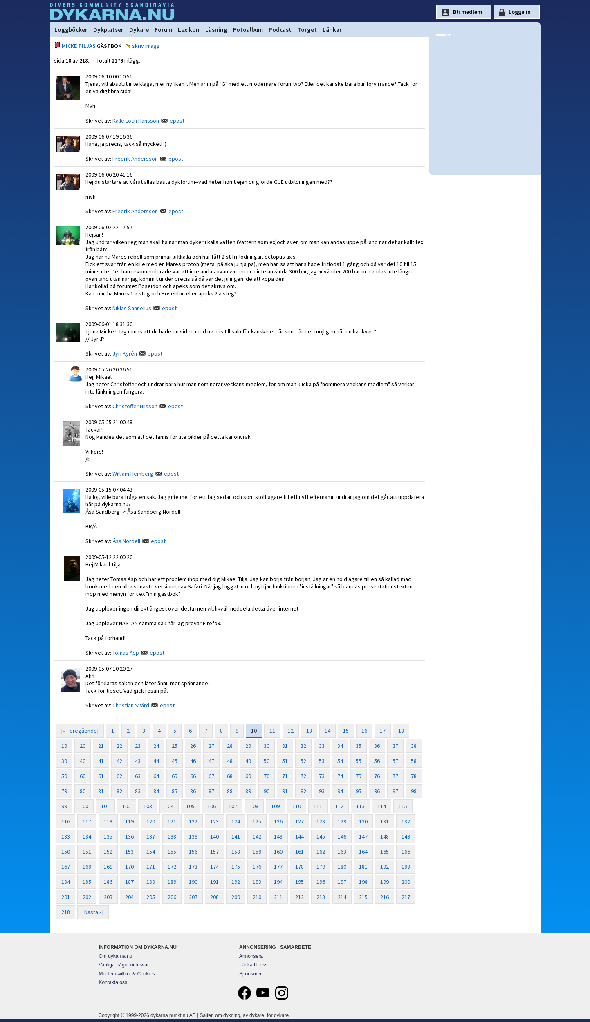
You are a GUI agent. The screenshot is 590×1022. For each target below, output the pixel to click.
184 (65, 882)
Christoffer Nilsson (134, 406)
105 (190, 806)
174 (214, 866)
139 (193, 836)
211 (278, 897)
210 (257, 897)
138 (172, 836)
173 (193, 866)
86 (193, 791)
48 (230, 761)
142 (257, 836)
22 (119, 745)
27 (211, 745)
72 (303, 776)
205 (150, 897)
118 (108, 821)
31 (285, 745)
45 (174, 761)
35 (358, 745)
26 (193, 745)
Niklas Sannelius (131, 308)
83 (138, 791)
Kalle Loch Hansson (135, 120)
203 (108, 897)
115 (403, 806)
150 (65, 851)
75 (358, 776)
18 (401, 730)
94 (340, 791)
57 (395, 761)
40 (82, 761)
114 (381, 806)
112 (339, 806)
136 (129, 836)
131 (384, 821)
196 (320, 882)
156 (193, 851)
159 (257, 851)
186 (108, 882)
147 (363, 836)
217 (406, 897)
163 (342, 851)
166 (406, 851)
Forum (163, 30)
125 (257, 821)
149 (406, 836)
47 (211, 761)
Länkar (332, 30)
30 (266, 745)
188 (150, 882)
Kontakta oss (113, 982)
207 (193, 897)
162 (320, 851)
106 (211, 806)
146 (342, 836)
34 (340, 745)
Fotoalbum (248, 30)
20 (82, 745)
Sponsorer (250, 974)
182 (384, 866)
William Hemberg (132, 473)
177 (278, 866)
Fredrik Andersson (135, 158)
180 (342, 866)
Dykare (139, 30)
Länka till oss (253, 965)
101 (105, 806)
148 (384, 836)
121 (172, 821)
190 (193, 882)
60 (82, 776)
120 (150, 821)
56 (377, 761)
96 (377, 791)
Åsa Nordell (126, 541)
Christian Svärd (130, 705)
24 (156, 745)
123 (214, 821)
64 (156, 776)
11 (272, 730)
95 (358, 791)
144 (299, 836)
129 (342, 821)
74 (340, 776)
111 (318, 806)
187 (129, 882)
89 (248, 791)
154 (150, 851)
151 (87, 851)
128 (320, 821)
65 (174, 776)
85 (174, 791)
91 (285, 791)
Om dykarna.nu (115, 956)
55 (358, 761)
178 (299, 866)
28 (230, 745)
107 (233, 806)
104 (169, 806)
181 (363, 866)
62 (119, 776)
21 (101, 745)
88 (230, 791)
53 (322, 761)
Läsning (216, 30)
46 (193, 761)
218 (65, 912)
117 (87, 821)
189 (172, 882)
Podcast (280, 30)
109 (275, 806)
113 (360, 806)
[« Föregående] (80, 730)
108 (254, 806)
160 (278, 851)
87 (211, 791)
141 (235, 836)
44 (156, 761)
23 (138, 745)
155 (172, 851)
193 (257, 882)
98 (414, 791)
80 (82, 791)
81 (101, 791)
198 (363, 882)
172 (172, 866)
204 (129, 897)
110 (296, 806)
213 (320, 897)
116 (65, 821)
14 (327, 730)
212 (299, 897)
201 (65, 897)
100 (84, 806)
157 (214, 851)
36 (377, 745)
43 (138, 761)
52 (303, 761)
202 (87, 897)
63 (138, 776)
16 (364, 730)
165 (384, 851)
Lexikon (189, 30)
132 (406, 821)
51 (285, 761)
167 (65, 866)
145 (320, 836)
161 (299, 851)
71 (285, 776)
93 (322, 791)
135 (108, 836)
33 (322, 745)
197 (342, 882)
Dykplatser (108, 30)
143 (278, 836)
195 (299, 882)
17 (383, 730)
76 (377, 776)
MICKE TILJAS (79, 45)
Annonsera (251, 956)
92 (303, 791)
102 (126, 806)
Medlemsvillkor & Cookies (127, 974)
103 (148, 806)
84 (156, 791)
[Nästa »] (93, 912)
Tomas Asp (125, 652)
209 (235, 897)
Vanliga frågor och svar (124, 965)
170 (129, 866)
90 (266, 791)
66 (193, 776)
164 (363, 851)
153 (129, 851)
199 (384, 882)
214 (342, 897)
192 (235, 882)
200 (406, 882)
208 (214, 897)
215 (363, 897)
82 (119, 791)
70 (266, 776)
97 (395, 791)
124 (235, 821)
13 (309, 730)
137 (150, 836)
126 (278, 821)
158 (235, 851)
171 (150, 866)
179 (320, 866)
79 (64, 791)
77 (395, 776)
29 (248, 745)
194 (278, 882)
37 (395, 745)
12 (291, 730)
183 (406, 866)
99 (64, 806)
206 (172, 897)
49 (248, 761)
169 (108, 866)
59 (64, 776)
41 (101, 761)
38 (414, 745)
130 (363, 821)
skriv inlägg (146, 45)
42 (119, 761)
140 (214, 836)
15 (346, 730)
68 (230, 776)
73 (322, 776)
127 (299, 821)
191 (214, 882)
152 (108, 851)
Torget (307, 30)
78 (414, 776)
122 (193, 821)
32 (303, 745)
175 (235, 866)
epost (177, 120)
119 (129, 821)
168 (87, 866)
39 (64, 761)
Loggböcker (70, 30)
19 (64, 745)
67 (211, 776)
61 (101, 776)
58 (414, 761)
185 (87, 882)
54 (340, 761)
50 (266, 761)
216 (384, 897)
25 (174, 745)
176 (257, 866)
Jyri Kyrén (124, 353)
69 (248, 776)
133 (65, 836)
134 (87, 836)
